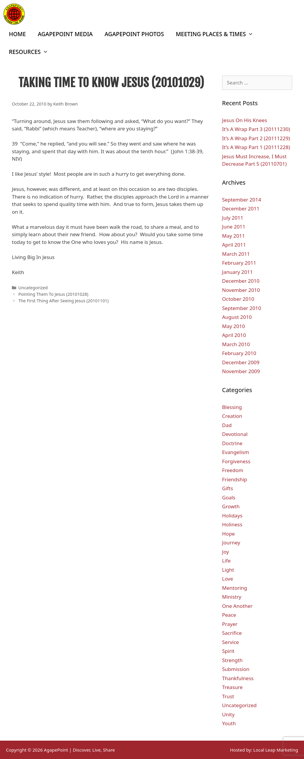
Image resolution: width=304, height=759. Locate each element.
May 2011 (233, 235)
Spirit (228, 651)
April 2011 (234, 244)
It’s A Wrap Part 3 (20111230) (256, 129)
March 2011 (236, 253)
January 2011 (237, 272)
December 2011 (240, 208)
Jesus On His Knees (244, 120)
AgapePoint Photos (134, 34)
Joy (225, 551)
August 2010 (237, 317)
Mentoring (234, 587)
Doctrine (232, 443)
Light (228, 569)
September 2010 (241, 308)
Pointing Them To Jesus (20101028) (53, 294)
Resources (31, 52)
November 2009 (241, 371)
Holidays (232, 515)
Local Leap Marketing (275, 750)
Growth (231, 506)
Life (226, 560)
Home (17, 34)
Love (227, 578)
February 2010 (239, 353)
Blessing (232, 407)
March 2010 (236, 344)
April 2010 (234, 335)
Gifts (227, 488)
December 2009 (240, 362)
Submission (235, 669)
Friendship (234, 479)
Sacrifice (232, 632)
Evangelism (235, 452)
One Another (237, 606)
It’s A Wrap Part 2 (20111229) (256, 138)
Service (230, 642)
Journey (231, 542)
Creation (232, 416)
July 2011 (232, 217)
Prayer (230, 624)
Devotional (235, 434)
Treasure (232, 687)
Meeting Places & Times (217, 34)
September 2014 (241, 199)
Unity (228, 714)
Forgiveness (236, 461)
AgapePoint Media (65, 34)
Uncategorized (33, 287)
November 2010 (241, 290)
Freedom (232, 470)
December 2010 (240, 280)
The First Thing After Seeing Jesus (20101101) (63, 300)
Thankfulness (238, 678)
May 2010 (233, 326)
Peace (229, 614)
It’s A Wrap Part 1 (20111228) (256, 147)
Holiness (232, 524)
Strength (232, 660)
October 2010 (238, 298)
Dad (227, 425)
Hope (228, 533)
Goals (228, 497)
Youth (229, 723)
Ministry (231, 596)
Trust (228, 696)
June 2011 (234, 226)
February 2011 (239, 262)
